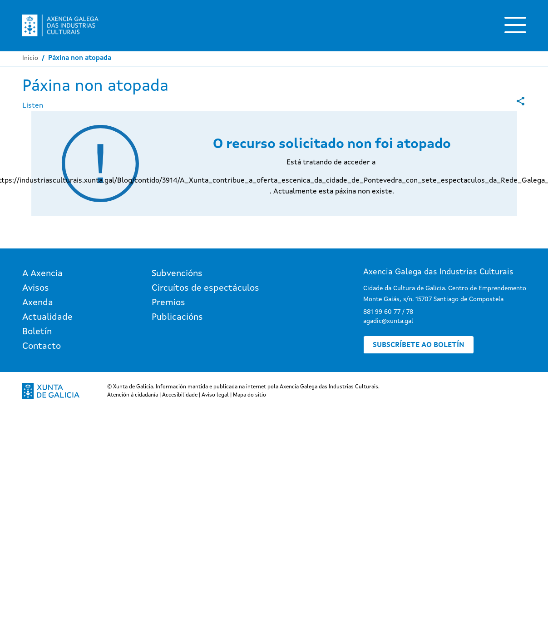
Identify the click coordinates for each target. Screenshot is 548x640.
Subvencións (177, 273)
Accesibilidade (179, 395)
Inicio (30, 58)
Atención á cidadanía (132, 395)
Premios (168, 303)
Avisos (35, 288)
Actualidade (47, 317)
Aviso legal (215, 395)
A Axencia (42, 273)
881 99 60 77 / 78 (388, 312)
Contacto (41, 346)
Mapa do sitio (249, 395)
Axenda (37, 303)
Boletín (37, 332)
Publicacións (177, 317)
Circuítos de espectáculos (205, 288)
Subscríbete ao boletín (418, 345)
